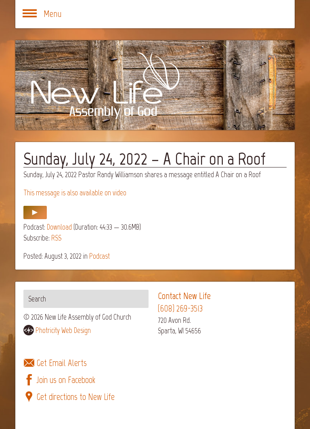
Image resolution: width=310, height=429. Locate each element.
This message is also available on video (74, 192)
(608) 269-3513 (180, 308)
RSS (56, 238)
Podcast (99, 256)
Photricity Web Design (63, 330)
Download (59, 227)
